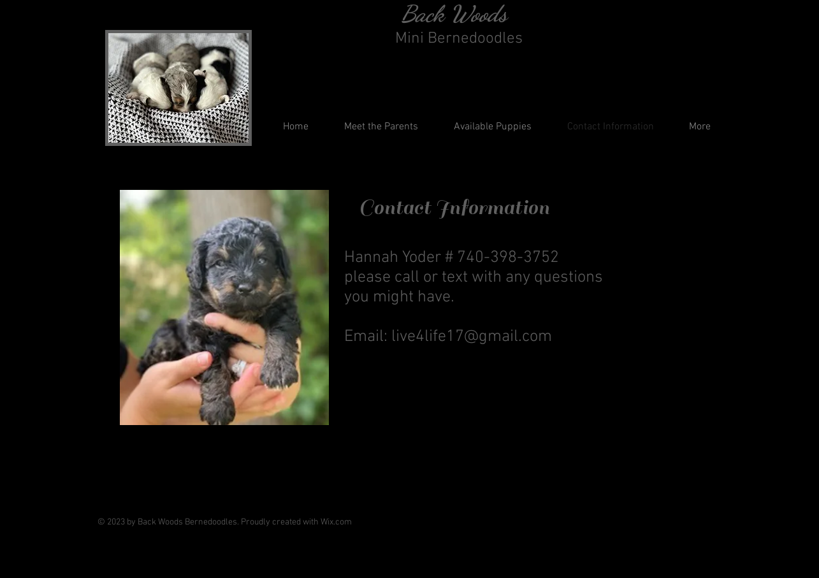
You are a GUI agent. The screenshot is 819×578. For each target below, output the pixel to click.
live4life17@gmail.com (471, 337)
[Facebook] (670, 516)
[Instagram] (699, 516)
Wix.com (336, 522)
